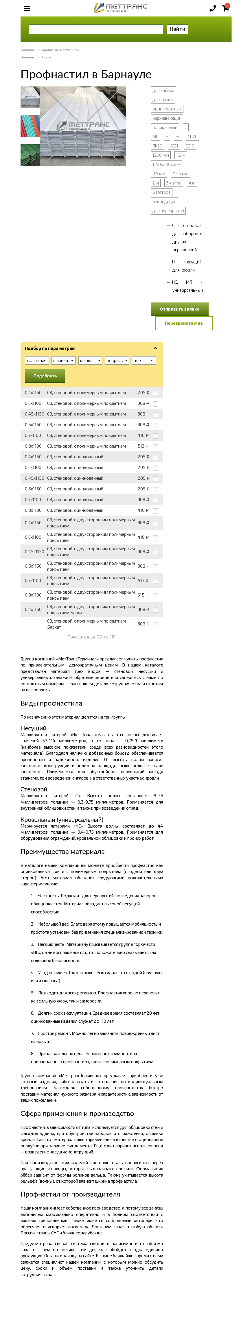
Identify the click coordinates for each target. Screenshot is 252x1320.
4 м (192, 182)
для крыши (163, 99)
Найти (177, 28)
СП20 (193, 136)
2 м (155, 182)
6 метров (161, 192)
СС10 (189, 145)
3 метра (173, 182)
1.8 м (180, 155)
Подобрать (45, 375)
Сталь (46, 57)
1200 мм (160, 155)
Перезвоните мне (184, 323)
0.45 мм (180, 173)
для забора (163, 90)
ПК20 (157, 145)
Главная (28, 50)
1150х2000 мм (166, 164)
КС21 (174, 145)
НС (178, 136)
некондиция (164, 201)
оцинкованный (167, 108)
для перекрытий (168, 210)
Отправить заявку (179, 308)
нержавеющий (166, 118)
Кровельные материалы (61, 50)
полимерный (164, 127)
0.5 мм (158, 173)
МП (155, 136)
